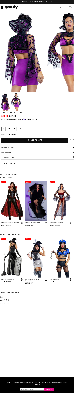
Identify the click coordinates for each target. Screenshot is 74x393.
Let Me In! (48, 389)
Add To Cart (35, 140)
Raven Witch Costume (7, 279)
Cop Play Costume (55, 279)
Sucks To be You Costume (32, 222)
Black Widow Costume (56, 222)
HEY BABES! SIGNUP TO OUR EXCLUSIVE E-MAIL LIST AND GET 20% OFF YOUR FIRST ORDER (37, 384)
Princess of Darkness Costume (10, 222)
